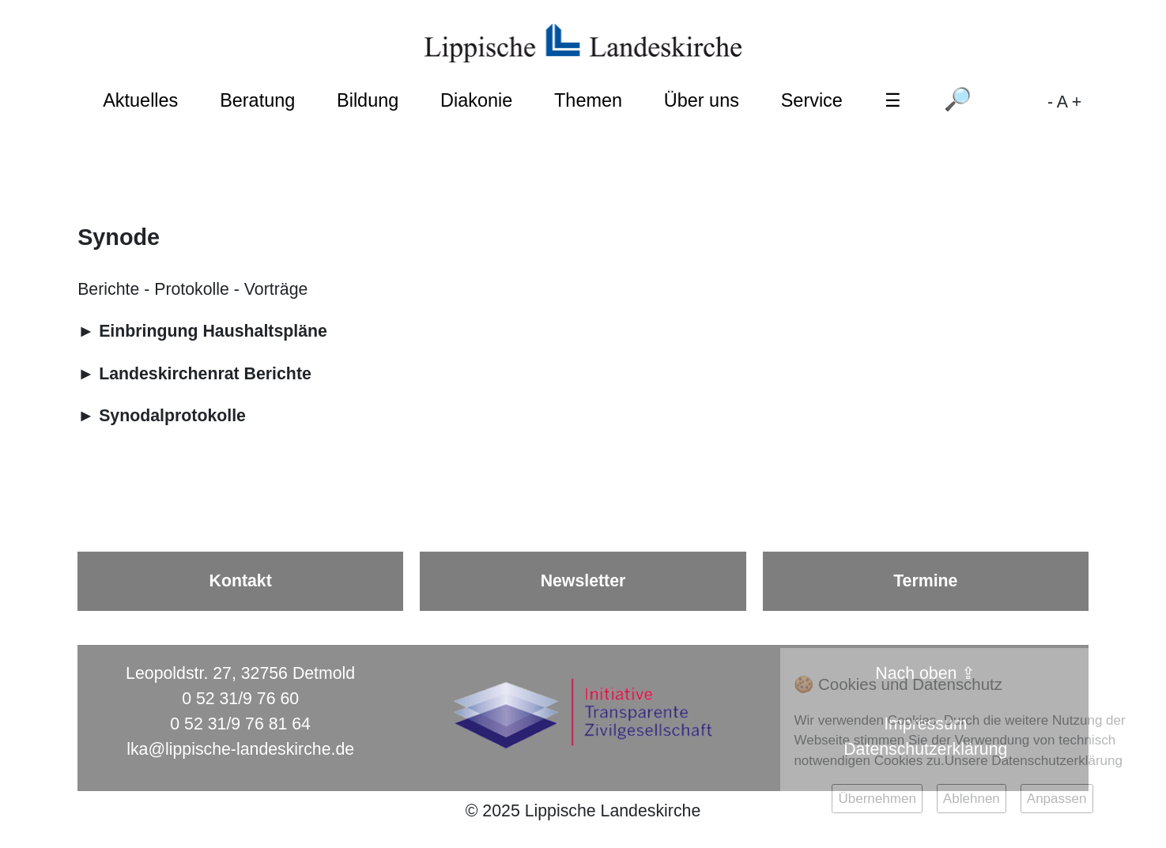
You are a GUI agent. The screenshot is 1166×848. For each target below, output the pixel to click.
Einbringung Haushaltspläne (213, 331)
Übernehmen (876, 798)
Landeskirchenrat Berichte (205, 373)
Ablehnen (971, 798)
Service (812, 100)
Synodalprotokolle (172, 415)
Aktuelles (140, 100)
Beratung (257, 100)
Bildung (367, 100)
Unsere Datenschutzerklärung (1034, 760)
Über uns (701, 100)
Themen (588, 100)
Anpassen (1057, 798)
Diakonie (476, 100)
